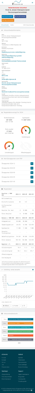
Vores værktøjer (22, 364)
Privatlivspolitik (22, 381)
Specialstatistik (22, 362)
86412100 (5, 75)
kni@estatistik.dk (7, 390)
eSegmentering (6, 374)
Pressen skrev (5, 367)
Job (3, 364)
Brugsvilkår (21, 376)
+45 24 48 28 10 (17, 390)
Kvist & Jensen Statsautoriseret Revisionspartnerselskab (11, 83)
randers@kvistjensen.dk (9, 79)
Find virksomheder (7, 376)
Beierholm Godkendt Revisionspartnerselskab (15, 92)
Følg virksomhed (8, 20)
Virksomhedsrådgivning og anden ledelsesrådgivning (12, 56)
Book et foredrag (22, 367)
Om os (3, 362)
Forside (4, 357)
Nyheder (20, 357)
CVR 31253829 (26, 390)
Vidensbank (21, 360)
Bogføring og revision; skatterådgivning (13, 52)
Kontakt (4, 360)
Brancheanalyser (6, 379)
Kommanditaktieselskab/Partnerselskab (14, 61)
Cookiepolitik (21, 379)
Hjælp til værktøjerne (23, 374)
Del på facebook (20, 16)
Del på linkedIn (7, 16)
